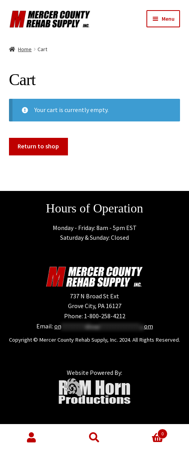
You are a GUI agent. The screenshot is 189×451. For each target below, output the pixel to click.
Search (94, 437)
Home (25, 49)
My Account (31, 437)
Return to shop (38, 146)
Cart (147, 432)
